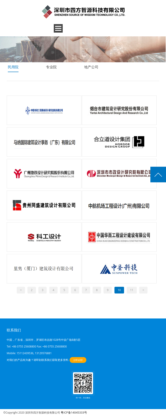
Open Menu (58, 28)
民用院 (13, 66)
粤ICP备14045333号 (74, 412)
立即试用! (78, 360)
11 (131, 290)
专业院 (51, 66)
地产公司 (91, 66)
